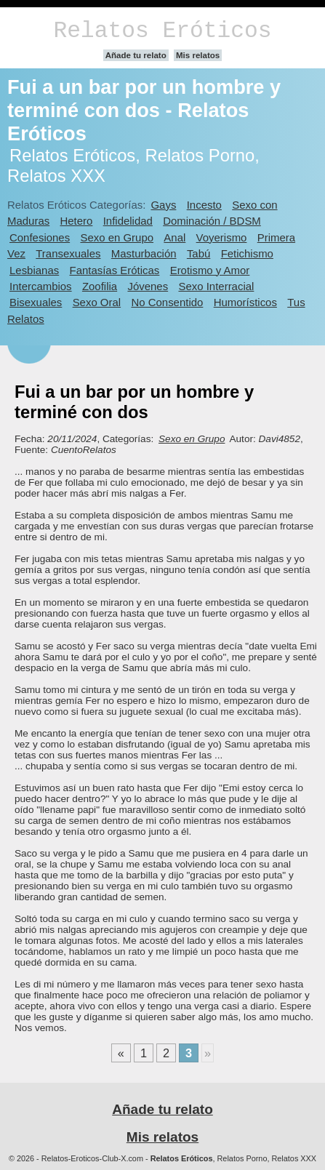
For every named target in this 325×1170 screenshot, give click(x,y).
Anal (174, 237)
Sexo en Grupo (116, 237)
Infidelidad (128, 221)
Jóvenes (147, 286)
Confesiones (39, 237)
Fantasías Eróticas (115, 270)
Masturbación (144, 253)
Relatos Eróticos (162, 31)
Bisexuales (35, 302)
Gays (163, 205)
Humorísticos (245, 302)
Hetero (76, 221)
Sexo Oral (97, 302)
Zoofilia (99, 286)
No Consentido (167, 302)
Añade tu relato (135, 55)
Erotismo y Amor (210, 270)
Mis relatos (198, 55)
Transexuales (68, 253)
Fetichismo (247, 253)
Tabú (198, 253)
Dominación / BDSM (212, 221)
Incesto (204, 205)
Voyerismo (221, 237)
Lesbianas (34, 270)
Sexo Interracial (216, 286)
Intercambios (40, 286)
